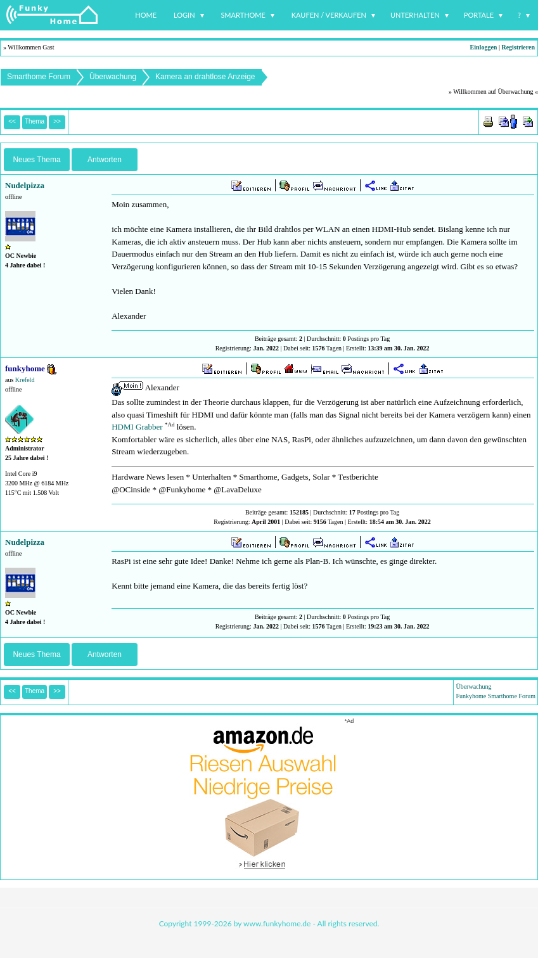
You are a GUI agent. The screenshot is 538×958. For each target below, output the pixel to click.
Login (184, 15)
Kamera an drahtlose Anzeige (205, 76)
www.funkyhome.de (277, 923)
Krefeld (25, 379)
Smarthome (243, 15)
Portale (479, 15)
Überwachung (112, 76)
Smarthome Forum (38, 76)
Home (146, 15)
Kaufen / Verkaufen (328, 15)
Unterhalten (415, 15)
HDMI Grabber (137, 426)
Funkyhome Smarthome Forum (495, 696)
